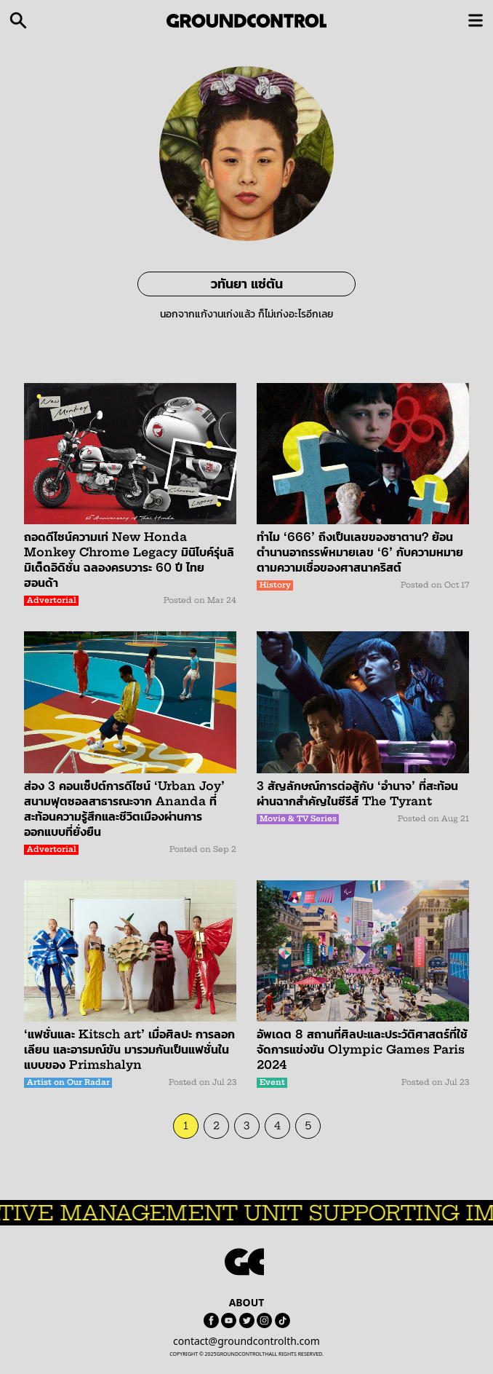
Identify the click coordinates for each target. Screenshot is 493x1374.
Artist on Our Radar (68, 1082)
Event (272, 1082)
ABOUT (247, 1302)
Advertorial (51, 600)
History (275, 585)
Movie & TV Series (298, 819)
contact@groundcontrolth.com (246, 1341)
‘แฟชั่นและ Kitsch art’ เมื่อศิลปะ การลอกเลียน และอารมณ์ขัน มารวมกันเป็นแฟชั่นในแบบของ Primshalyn (129, 1049)
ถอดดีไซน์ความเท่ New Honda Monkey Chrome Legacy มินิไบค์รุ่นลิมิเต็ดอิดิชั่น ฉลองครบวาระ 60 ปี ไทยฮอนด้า (129, 559)
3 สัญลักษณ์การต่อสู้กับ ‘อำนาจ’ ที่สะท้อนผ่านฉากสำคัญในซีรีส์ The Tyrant (357, 793)
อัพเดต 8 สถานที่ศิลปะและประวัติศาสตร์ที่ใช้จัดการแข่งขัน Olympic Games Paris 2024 (362, 1049)
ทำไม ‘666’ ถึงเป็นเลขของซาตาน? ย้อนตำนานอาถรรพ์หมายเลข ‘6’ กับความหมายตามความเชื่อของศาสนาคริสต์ (360, 552)
